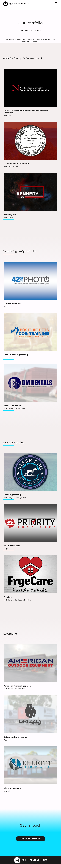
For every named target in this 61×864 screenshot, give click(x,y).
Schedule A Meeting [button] (30, 838)
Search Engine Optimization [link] (37, 39)
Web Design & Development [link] (16, 39)
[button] (55, 3)
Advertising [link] (35, 42)
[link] (16, 5)
